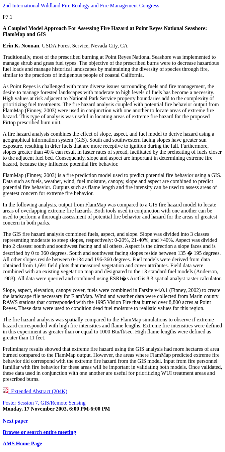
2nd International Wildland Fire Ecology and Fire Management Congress (81, 5)
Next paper (15, 421)
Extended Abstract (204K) (35, 391)
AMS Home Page (22, 443)
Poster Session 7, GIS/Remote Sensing (44, 403)
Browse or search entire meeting (39, 432)
